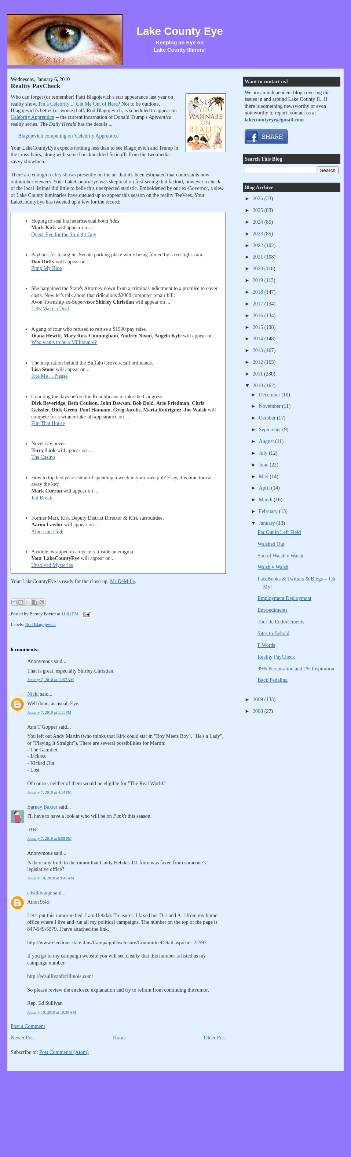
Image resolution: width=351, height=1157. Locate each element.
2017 (258, 304)
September (270, 429)
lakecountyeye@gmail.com (274, 119)
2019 (258, 280)
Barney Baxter (42, 807)
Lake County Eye (180, 31)
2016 (258, 315)
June (264, 465)
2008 (258, 711)
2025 (258, 210)
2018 (258, 292)
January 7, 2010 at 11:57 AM (50, 679)
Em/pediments (272, 610)
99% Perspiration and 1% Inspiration (295, 668)
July (264, 453)
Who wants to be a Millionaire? (64, 342)
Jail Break (41, 498)
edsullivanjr (39, 893)
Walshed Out (270, 544)
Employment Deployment (284, 598)
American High (47, 531)
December (270, 395)
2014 (258, 338)
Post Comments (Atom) (64, 1052)
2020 (258, 268)
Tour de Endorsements (280, 622)
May (264, 476)
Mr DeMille (122, 581)
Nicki (33, 694)
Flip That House (48, 423)
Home (119, 1037)
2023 (258, 234)
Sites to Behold (273, 633)
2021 (258, 257)
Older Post (215, 1037)
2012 (258, 362)
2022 (258, 245)
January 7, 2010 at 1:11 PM (49, 712)
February (269, 511)
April (265, 488)
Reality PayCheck (35, 85)
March (266, 499)
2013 (258, 350)
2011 (258, 374)
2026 (258, 198)
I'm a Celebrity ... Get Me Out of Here (78, 104)
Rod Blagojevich (40, 624)
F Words (266, 645)
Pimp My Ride (46, 268)
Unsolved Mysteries (52, 565)
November (270, 406)
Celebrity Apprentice (32, 117)
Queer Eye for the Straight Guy (63, 234)
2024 (258, 222)
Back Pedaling (272, 680)
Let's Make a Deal (50, 308)
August (267, 441)
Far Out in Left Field (279, 532)
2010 (258, 385)
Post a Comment (28, 1026)
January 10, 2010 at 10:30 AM (51, 1012)
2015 (258, 327)
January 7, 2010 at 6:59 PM (49, 838)
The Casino (43, 457)
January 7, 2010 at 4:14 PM (49, 792)
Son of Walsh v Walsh (280, 556)
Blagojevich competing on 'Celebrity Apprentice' (68, 136)
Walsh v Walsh (272, 567)
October (268, 418)
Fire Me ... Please (49, 376)
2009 (258, 699)
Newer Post (23, 1037)
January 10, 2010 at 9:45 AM (50, 878)
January (268, 523)
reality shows (62, 174)
